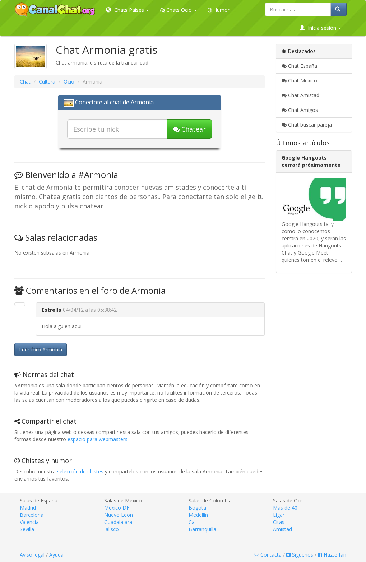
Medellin (198, 514)
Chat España (299, 65)
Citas (278, 522)
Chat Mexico (299, 80)
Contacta (268, 554)
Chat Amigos (300, 110)
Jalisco (111, 529)
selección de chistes (80, 471)
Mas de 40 (285, 507)
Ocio (69, 81)
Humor (219, 9)
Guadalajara (118, 522)
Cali (193, 522)
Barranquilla (202, 529)
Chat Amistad (300, 95)
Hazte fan (332, 554)
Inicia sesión (320, 27)
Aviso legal (32, 554)
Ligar (278, 514)
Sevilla (27, 529)
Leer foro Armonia (40, 349)
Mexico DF (116, 507)
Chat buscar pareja (307, 124)
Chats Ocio (178, 9)
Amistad (282, 529)
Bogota (197, 507)
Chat (25, 81)
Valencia (29, 522)
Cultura (47, 81)
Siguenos (299, 554)
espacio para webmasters (98, 439)
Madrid (28, 507)
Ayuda (56, 554)
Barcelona (31, 514)
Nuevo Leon (118, 514)
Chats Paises (127, 9)
